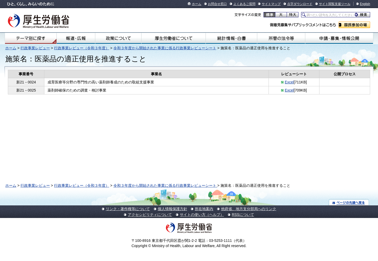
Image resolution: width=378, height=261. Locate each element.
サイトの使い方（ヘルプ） (202, 214)
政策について (118, 38)
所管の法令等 (281, 38)
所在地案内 (204, 209)
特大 (292, 14)
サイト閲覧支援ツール (334, 4)
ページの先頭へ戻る (349, 202)
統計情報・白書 (231, 38)
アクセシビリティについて (150, 214)
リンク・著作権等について (128, 209)
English (365, 4)
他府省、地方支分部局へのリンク (248, 209)
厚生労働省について (173, 38)
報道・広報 (76, 38)
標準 (269, 14)
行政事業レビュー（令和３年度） (81, 48)
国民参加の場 (354, 25)
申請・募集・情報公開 (339, 38)
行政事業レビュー (35, 48)
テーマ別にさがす (30, 38)
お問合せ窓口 (217, 4)
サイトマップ (271, 4)
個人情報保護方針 (172, 209)
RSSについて (243, 214)
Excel (289, 82)
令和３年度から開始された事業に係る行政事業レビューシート (164, 48)
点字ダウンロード (299, 4)
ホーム (196, 4)
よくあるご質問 (244, 4)
